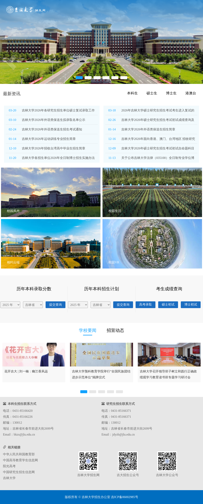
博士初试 (190, 304)
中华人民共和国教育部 (19, 454)
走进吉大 (166, 10)
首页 (86, 10)
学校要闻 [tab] (87, 330)
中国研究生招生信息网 (19, 472)
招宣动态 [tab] (115, 330)
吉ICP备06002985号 (124, 497)
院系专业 (132, 10)
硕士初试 (168, 304)
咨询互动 (182, 10)
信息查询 (116, 10)
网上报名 (149, 10)
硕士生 (152, 93)
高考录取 (145, 304)
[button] (6, 56)
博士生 (171, 93)
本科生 (132, 93)
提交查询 (55, 304)
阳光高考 (9, 466)
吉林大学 (9, 478)
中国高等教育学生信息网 (20, 460)
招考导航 (99, 10)
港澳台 (190, 93)
